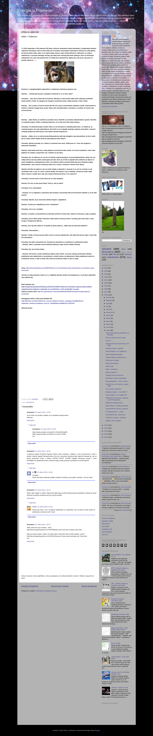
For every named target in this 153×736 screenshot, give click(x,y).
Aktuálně (106, 248)
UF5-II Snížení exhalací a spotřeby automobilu (119, 569)
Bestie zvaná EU (111, 372)
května (108, 318)
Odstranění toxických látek (120, 614)
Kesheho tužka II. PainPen (115, 348)
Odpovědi (32, 425)
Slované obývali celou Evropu (116, 337)
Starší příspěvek (89, 586)
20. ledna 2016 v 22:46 (48, 429)
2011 (106, 437)
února (108, 327)
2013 (106, 431)
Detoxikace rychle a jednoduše (116, 378)
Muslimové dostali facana (114, 403)
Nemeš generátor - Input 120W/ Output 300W (119, 629)
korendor (105, 466)
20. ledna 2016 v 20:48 (44, 472)
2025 (106, 268)
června (108, 315)
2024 (106, 271)
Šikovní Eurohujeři (112, 363)
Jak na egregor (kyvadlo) (114, 354)
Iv (33, 472)
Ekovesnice (106, 524)
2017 (106, 292)
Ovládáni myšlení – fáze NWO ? (116, 392)
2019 (106, 286)
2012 (106, 434)
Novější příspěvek (29, 586)
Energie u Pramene (34, 10)
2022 (106, 277)
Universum (113, 257)
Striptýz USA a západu (113, 421)
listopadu (109, 300)
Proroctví (105, 534)
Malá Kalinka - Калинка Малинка (117, 406)
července (109, 312)
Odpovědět (30, 420)
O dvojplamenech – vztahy (115, 412)
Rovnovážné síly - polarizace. (115, 415)
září (107, 306)
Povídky (105, 254)
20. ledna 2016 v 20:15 (42, 524)
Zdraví (129, 257)
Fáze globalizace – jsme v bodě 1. (117, 381)
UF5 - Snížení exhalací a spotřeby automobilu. (119, 584)
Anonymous (106, 446)
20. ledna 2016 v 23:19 (45, 507)
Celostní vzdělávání (108, 518)
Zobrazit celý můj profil (109, 106)
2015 (106, 425)
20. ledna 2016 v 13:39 (42, 412)
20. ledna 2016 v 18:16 (42, 451)
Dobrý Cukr (109, 366)
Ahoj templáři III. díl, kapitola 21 (116, 351)
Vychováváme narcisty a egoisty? (117, 409)
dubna (108, 321)
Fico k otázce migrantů (113, 389)
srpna (108, 309)
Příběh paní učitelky (112, 360)
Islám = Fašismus (111, 369)
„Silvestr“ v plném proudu (119, 687)
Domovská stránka (60, 586)
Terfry (34, 507)
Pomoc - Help (125, 252)
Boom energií (115, 643)
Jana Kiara (105, 526)
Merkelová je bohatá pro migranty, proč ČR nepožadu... (117, 399)
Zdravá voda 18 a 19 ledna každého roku (120, 673)
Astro (123, 249)
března (108, 324)
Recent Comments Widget (125, 510)
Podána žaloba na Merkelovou (116, 357)
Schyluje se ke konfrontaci (114, 375)
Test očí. (108, 340)
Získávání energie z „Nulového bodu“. (117, 600)
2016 (106, 295)
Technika (128, 254)
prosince (109, 297)
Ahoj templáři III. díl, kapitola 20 (116, 395)
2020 (106, 283)
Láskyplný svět (107, 529)
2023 (106, 274)
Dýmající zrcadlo (107, 521)
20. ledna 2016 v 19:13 (42, 490)
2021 (106, 280)
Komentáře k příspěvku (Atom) (46, 591)
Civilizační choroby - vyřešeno (116, 417)
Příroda (116, 254)
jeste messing (126, 446)
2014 (106, 428)
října (107, 303)
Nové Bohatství (107, 532)
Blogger (97, 730)
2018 (106, 289)
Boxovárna (30, 402)
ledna (108, 330)
